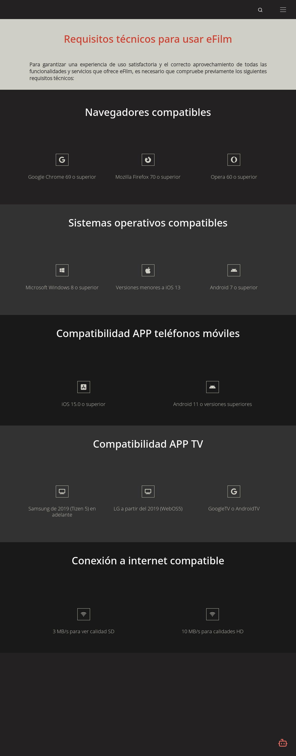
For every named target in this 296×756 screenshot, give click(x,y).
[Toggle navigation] (283, 9)
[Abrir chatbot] (283, 743)
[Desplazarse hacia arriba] (285, 19)
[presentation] (83, 387)
